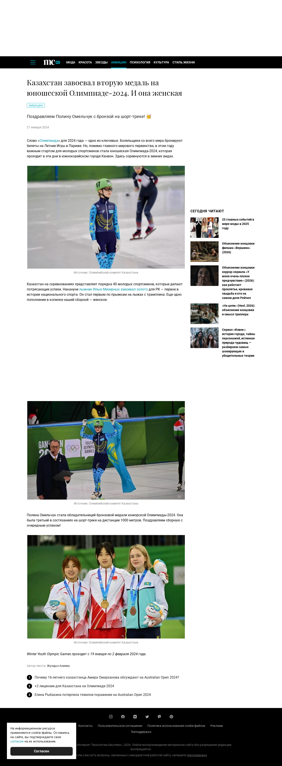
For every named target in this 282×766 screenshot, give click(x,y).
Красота (85, 62)
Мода (70, 62)
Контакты (85, 725)
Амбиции (118, 62)
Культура (161, 62)
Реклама (216, 725)
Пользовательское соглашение (120, 725)
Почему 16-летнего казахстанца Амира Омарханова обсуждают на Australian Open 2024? (107, 677)
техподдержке (197, 755)
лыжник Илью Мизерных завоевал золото (113, 289)
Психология (140, 62)
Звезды (101, 62)
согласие (17, 741)
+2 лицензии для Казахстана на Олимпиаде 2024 (74, 686)
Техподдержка (141, 732)
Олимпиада (48, 141)
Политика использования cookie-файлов (176, 725)
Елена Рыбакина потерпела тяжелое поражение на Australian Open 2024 (93, 695)
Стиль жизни (183, 62)
